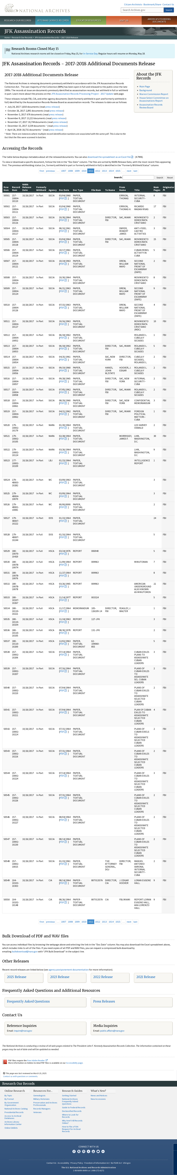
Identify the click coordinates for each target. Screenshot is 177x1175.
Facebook (74, 1151)
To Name (110, 190)
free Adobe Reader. (37, 1060)
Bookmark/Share (152, 4)
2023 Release (59, 977)
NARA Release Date (26, 187)
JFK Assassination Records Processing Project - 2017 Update (82, 93)
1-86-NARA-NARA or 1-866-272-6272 (88, 1170)
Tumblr (88, 1151)
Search (169, 10)
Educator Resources (88, 20)
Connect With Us (89, 1146)
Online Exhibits (11, 1127)
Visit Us (124, 20)
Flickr (103, 1151)
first (42, 170)
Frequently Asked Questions (28, 1001)
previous (50, 170)
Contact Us (168, 4)
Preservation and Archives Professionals (45, 1103)
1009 (77, 170)
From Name (122, 188)
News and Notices (99, 1095)
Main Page (144, 86)
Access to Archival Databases (13, 1117)
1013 (104, 170)
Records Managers (41, 1108)
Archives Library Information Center (13, 1123)
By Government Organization (12, 1103)
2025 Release (16, 977)
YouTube (93, 1151)
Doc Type (78, 190)
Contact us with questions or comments (20, 1076)
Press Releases (104, 1001)
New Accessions (98, 1099)
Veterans (37, 1112)
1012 (97, 170)
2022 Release (103, 977)
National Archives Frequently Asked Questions (70, 1101)
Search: (118, 177)
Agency (53, 190)
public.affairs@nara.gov (112, 1030)
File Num (96, 190)
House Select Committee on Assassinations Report (154, 99)
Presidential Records (14, 1112)
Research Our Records (17, 20)
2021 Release (145, 977)
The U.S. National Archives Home (37, 8)
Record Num (16, 188)
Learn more (150, 1169)
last (135, 170)
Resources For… (42, 1090)
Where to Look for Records (70, 1115)
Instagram (83, 1151)
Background (145, 90)
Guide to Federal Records (73, 1107)
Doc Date (64, 190)
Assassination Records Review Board (151, 106)
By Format (9, 1099)
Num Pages (157, 188)
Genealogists (39, 1095)
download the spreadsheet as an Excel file (109, 156)
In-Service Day (90, 53)
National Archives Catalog (16, 1108)
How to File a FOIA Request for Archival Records (71, 1129)
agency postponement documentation (68, 969)
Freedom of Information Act (96, 1163)
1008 (70, 170)
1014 (111, 170)
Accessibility (63, 1163)
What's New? (98, 1090)
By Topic (8, 1095)
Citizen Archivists (133, 4)
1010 (84, 170)
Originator (168, 188)
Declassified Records (72, 1111)
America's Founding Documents (159, 20)
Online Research (15, 1090)
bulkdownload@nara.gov (25, 951)
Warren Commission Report (153, 94)
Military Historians (41, 1099)
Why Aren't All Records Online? (72, 1121)
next (129, 170)
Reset (170, 177)
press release (52, 106)
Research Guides (72, 1090)
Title (137, 190)
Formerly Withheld (41, 188)
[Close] (173, 1147)
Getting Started (69, 1095)
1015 (118, 170)
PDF (62, 198)
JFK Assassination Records (47, 37)
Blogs (98, 1151)
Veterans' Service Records (53, 20)
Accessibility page (74, 1062)
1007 (63, 170)
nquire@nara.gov (23, 1030)
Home (7, 37)
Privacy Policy (77, 1163)
